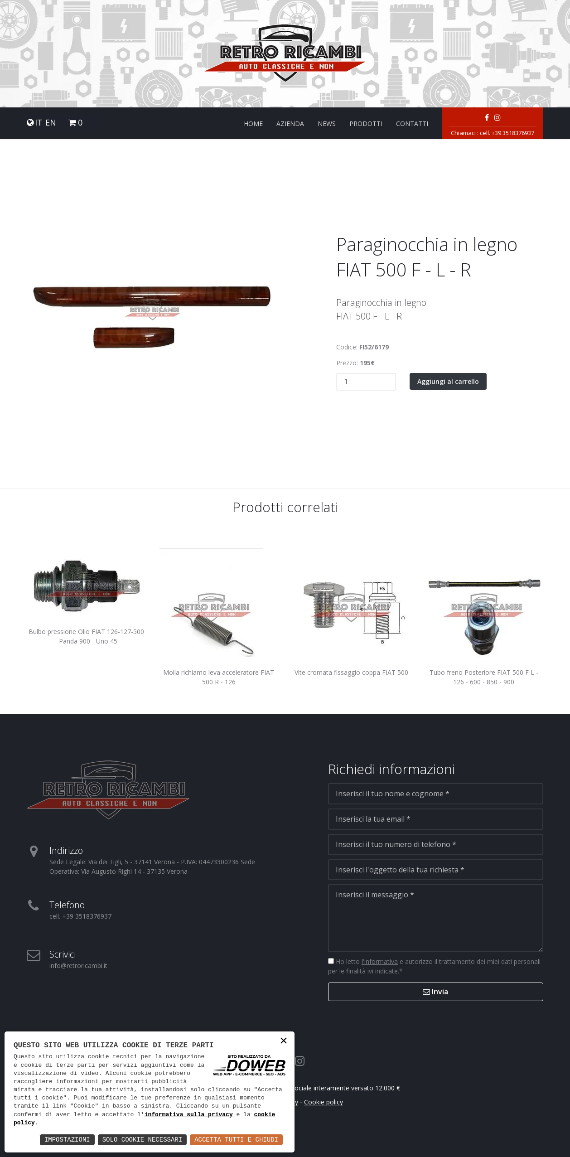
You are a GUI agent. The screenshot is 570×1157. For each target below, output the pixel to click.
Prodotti (365, 123)
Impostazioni (67, 1139)
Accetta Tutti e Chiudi (236, 1139)
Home (253, 123)
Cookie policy (323, 1102)
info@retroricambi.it (78, 965)
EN (50, 123)
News (327, 123)
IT (39, 123)
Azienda (290, 123)
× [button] (284, 1041)
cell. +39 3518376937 (507, 133)
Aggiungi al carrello (448, 381)
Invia (435, 992)
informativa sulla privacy (189, 1115)
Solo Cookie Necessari (142, 1139)
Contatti (412, 123)
